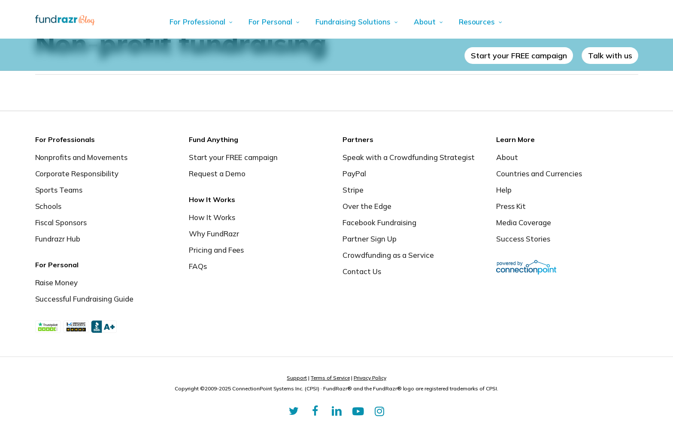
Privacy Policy (370, 378)
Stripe (353, 189)
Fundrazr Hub (58, 238)
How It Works (212, 217)
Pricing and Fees (216, 249)
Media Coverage (523, 222)
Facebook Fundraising (379, 222)
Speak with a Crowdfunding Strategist (409, 157)
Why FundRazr (214, 233)
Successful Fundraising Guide (84, 298)
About (507, 157)
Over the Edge (367, 206)
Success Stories (523, 238)
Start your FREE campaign (233, 157)
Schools (48, 206)
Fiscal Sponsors (61, 222)
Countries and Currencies (539, 173)
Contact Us (362, 271)
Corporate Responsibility (77, 173)
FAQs (198, 266)
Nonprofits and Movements (81, 157)
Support (297, 378)
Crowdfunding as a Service (388, 255)
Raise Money (56, 282)
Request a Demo (217, 173)
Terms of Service (330, 378)
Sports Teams (59, 189)
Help (504, 189)
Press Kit (511, 206)
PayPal (354, 173)
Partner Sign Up (370, 238)
